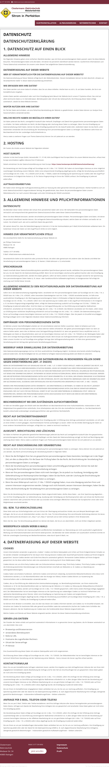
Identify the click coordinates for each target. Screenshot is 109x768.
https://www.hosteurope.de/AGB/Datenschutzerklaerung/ (73, 164)
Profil (59, 751)
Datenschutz (62, 748)
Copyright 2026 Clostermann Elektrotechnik (14, 766)
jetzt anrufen (37, 751)
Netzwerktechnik (87, 23)
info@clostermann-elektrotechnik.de (24, 2)
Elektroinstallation (46, 23)
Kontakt (103, 23)
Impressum (62, 745)
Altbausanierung (67, 23)
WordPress (106, 766)
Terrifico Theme (90, 766)
